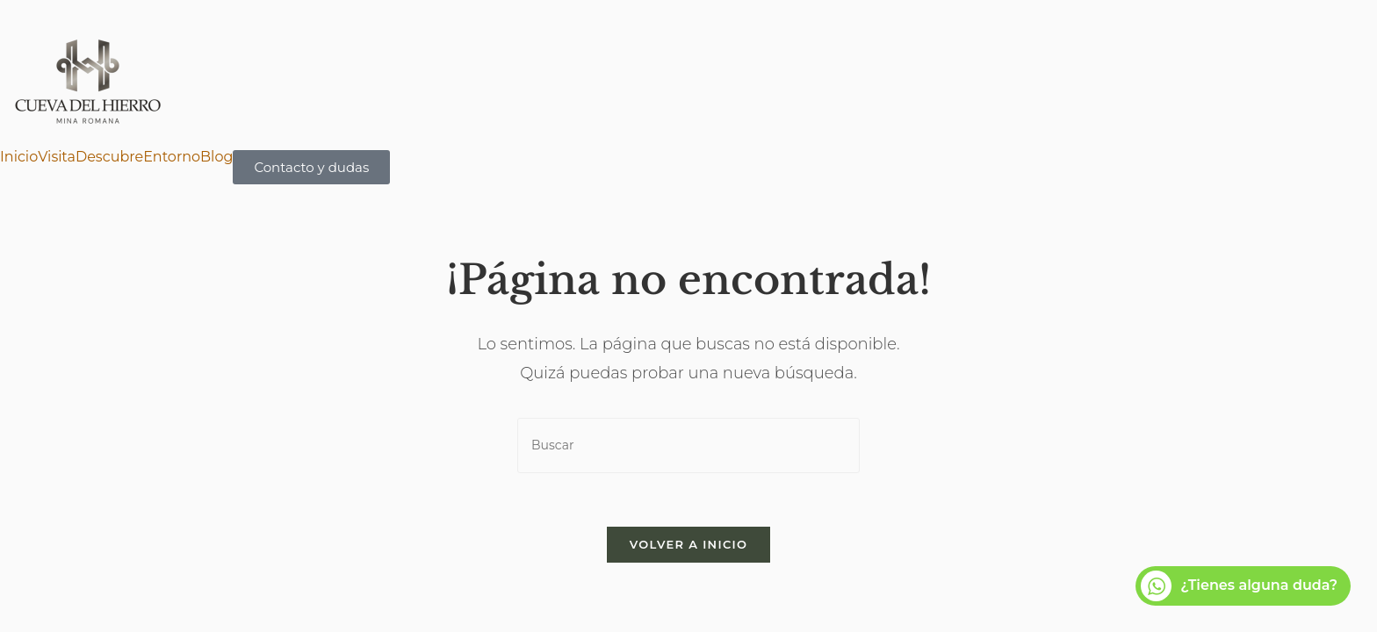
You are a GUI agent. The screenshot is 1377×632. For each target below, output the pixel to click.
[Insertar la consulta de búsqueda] (688, 445)
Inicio (19, 157)
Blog (216, 157)
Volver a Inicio (688, 544)
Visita (57, 157)
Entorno (171, 157)
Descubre (109, 157)
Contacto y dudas (311, 167)
